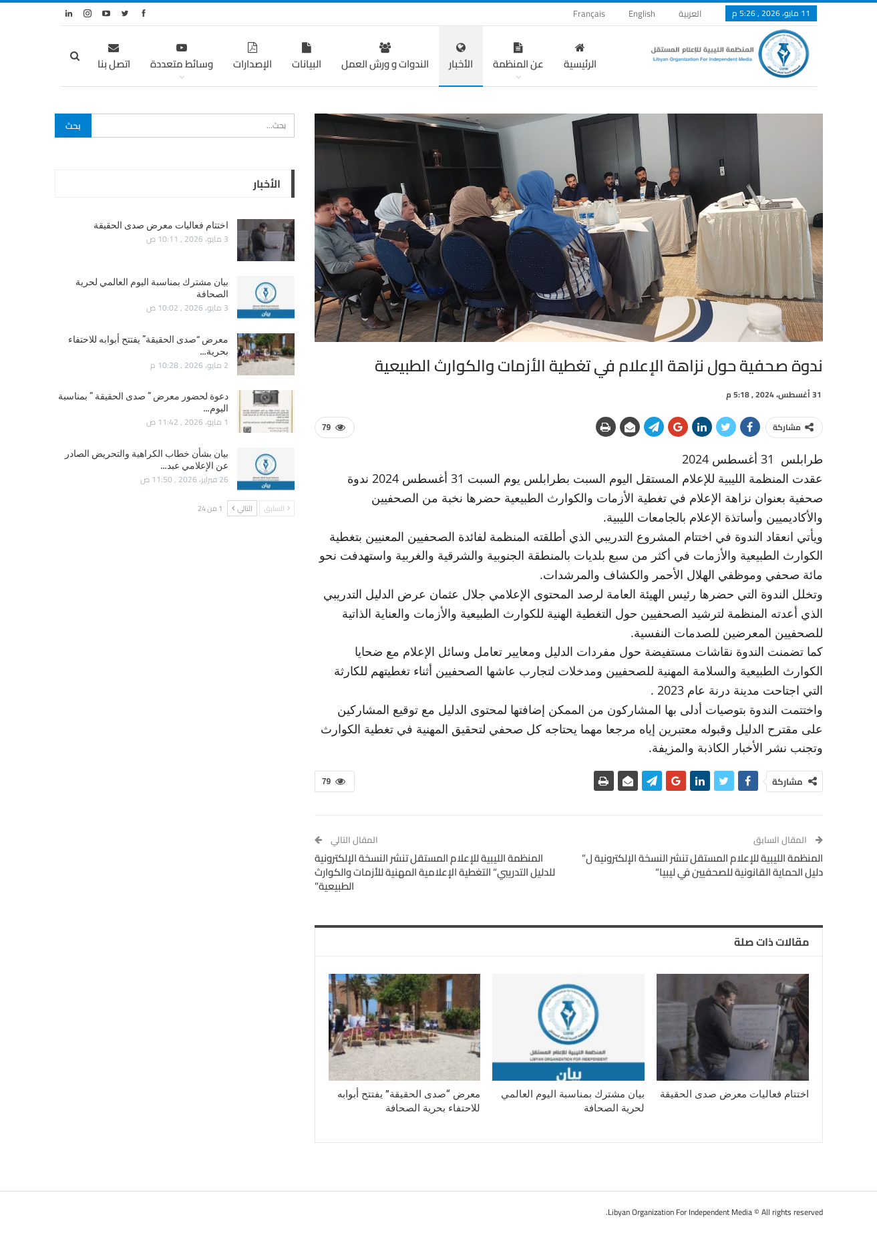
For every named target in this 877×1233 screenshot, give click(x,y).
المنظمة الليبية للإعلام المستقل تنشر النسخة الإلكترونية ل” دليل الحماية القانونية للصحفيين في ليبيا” (702, 865)
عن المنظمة (518, 57)
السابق (277, 508)
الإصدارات (252, 57)
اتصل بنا (113, 57)
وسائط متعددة (181, 57)
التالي (242, 508)
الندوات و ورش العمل (385, 57)
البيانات (306, 57)
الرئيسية (580, 57)
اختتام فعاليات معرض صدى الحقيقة (161, 225)
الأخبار (461, 57)
